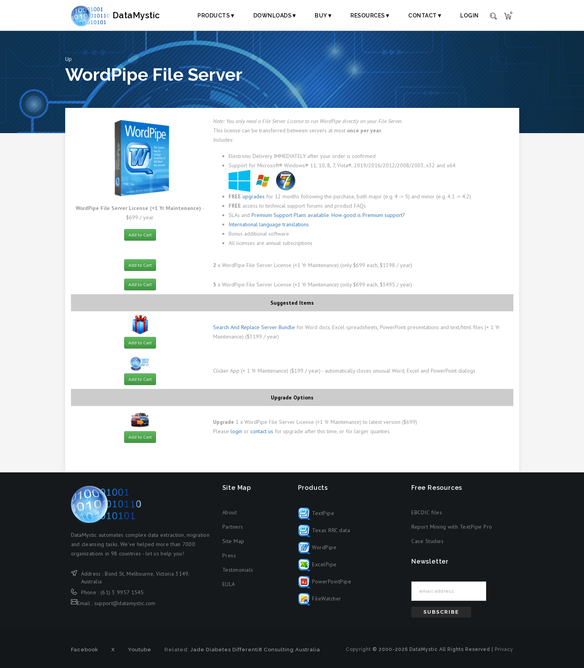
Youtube (139, 649)
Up (68, 59)
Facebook (84, 649)
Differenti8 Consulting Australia (276, 649)
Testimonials (237, 569)
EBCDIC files (426, 512)
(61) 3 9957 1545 (122, 592)
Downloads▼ (275, 15)
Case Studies (427, 541)
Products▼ (216, 15)
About (229, 512)
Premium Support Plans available (290, 215)
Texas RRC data (324, 530)
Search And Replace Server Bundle (254, 327)
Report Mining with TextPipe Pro (451, 526)
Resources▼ (370, 15)
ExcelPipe (317, 564)
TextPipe (316, 513)
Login (469, 15)
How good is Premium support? (368, 215)
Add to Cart (140, 235)
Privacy (504, 649)
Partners (232, 526)
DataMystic (124, 15)
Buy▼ (324, 15)
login (236, 431)
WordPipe (317, 547)
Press (229, 555)
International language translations (269, 224)
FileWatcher (319, 598)
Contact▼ (425, 15)
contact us (261, 431)
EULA (228, 584)
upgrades (254, 196)
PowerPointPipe (325, 581)
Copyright (358, 649)
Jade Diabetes (211, 649)
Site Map (233, 541)
